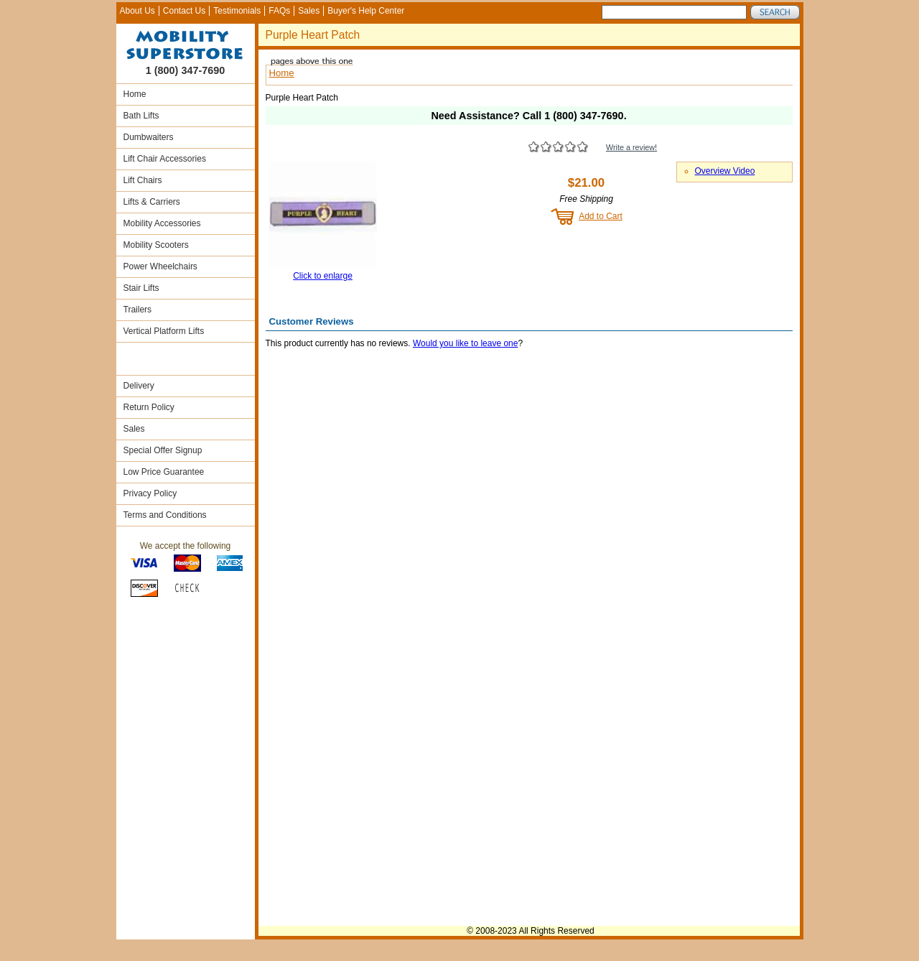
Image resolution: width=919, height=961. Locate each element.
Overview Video (725, 171)
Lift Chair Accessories (164, 159)
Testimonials (237, 11)
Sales (308, 11)
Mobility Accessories (162, 223)
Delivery (138, 386)
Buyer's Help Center (365, 11)
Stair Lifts (141, 288)
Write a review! (631, 147)
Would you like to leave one (465, 343)
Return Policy (148, 407)
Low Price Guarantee (164, 472)
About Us (137, 11)
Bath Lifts (141, 116)
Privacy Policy (150, 493)
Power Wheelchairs (160, 266)
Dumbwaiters (148, 137)
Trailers (137, 310)
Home (134, 94)
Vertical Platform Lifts (164, 331)
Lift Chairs (142, 180)
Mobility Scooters (156, 245)
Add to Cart (600, 216)
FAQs (279, 11)
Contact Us (184, 11)
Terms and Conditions (165, 515)
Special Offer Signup (162, 450)
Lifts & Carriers (151, 202)
